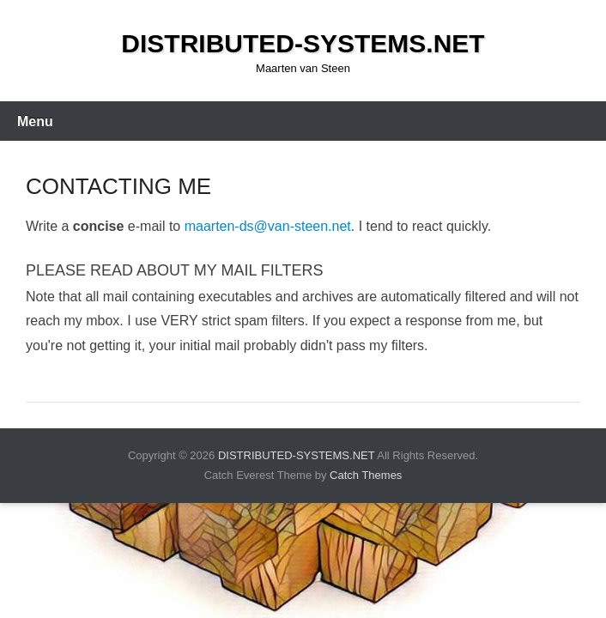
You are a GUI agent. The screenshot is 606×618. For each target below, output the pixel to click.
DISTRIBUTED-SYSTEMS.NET (302, 43)
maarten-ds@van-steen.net (268, 226)
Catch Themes (366, 475)
